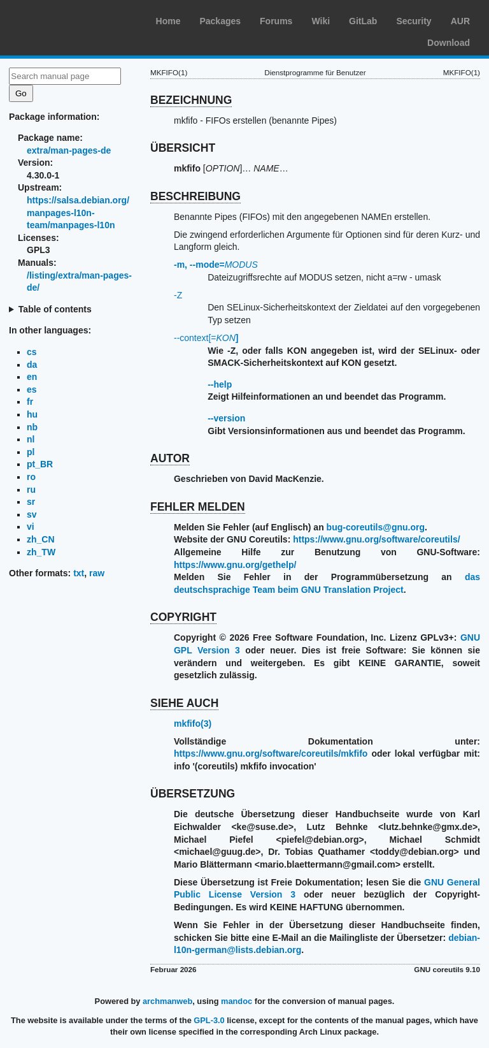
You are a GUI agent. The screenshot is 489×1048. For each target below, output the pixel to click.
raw (96, 573)
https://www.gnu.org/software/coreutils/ (376, 539)
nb (32, 427)
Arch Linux (70, 19)
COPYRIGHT (183, 617)
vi (30, 526)
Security (413, 21)
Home (168, 21)
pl (30, 452)
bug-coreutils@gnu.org (376, 527)
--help (220, 384)
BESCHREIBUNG (195, 196)
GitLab (363, 21)
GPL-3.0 (209, 1020)
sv (32, 514)
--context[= (206, 338)
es (32, 389)
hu (32, 414)
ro (31, 477)
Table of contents (55, 309)
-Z (178, 295)
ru (31, 489)
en (32, 377)
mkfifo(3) (192, 723)
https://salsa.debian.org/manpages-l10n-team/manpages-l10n (78, 212)
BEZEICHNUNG (191, 100)
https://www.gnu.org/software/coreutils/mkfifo (270, 753)
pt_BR (40, 464)
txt (78, 573)
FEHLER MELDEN (197, 506)
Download (448, 43)
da (32, 365)
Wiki (320, 21)
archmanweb (167, 1001)
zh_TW (41, 552)
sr (31, 502)
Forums (276, 21)
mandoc (236, 1001)
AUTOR (170, 458)
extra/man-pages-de (69, 150)
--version (226, 418)
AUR (460, 21)
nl (30, 439)
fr (30, 402)
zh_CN (41, 539)
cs (32, 352)
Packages (220, 21)
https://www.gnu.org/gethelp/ (235, 565)
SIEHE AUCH (184, 703)
